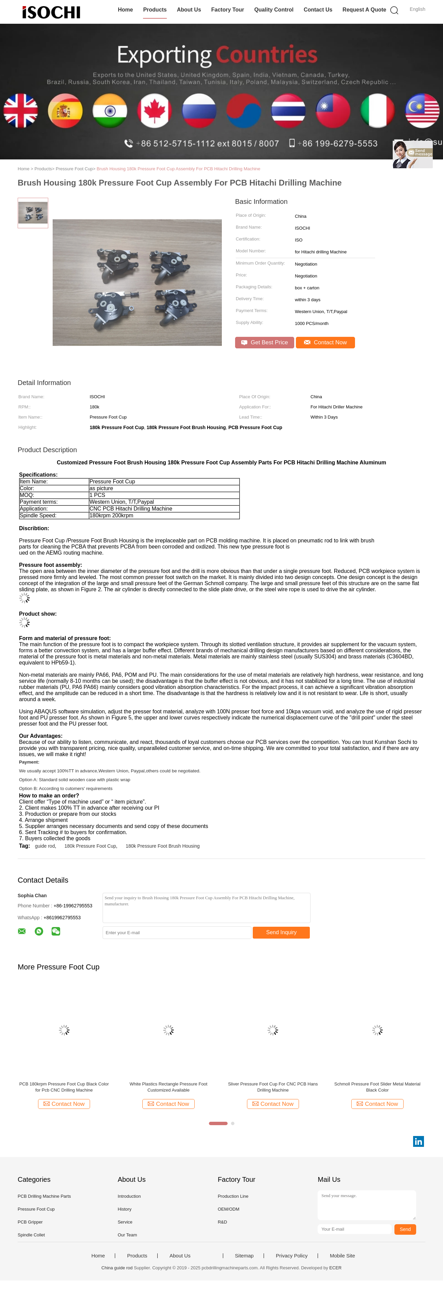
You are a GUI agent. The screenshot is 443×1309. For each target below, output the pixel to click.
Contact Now (325, 342)
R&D (222, 1222)
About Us (189, 10)
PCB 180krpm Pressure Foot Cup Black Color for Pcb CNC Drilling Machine (64, 1087)
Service (125, 1222)
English (417, 9)
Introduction (129, 1196)
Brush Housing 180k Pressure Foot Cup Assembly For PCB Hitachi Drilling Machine (178, 168)
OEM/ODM (229, 1209)
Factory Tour (227, 10)
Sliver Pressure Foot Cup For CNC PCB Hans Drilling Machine (273, 1087)
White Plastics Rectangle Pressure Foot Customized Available (168, 1087)
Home (125, 10)
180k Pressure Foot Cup (90, 846)
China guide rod (117, 1267)
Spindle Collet (31, 1234)
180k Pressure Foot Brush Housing (163, 846)
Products (154, 10)
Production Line (233, 1196)
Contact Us (318, 10)
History (124, 1209)
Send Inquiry (281, 932)
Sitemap (244, 1255)
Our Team (127, 1234)
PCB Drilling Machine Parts (44, 1196)
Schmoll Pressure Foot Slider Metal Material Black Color (377, 1087)
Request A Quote (364, 10)
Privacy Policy (291, 1255)
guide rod (45, 846)
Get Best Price (264, 342)
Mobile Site (342, 1255)
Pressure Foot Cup (36, 1209)
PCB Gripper (30, 1222)
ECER (335, 1267)
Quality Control (274, 10)
